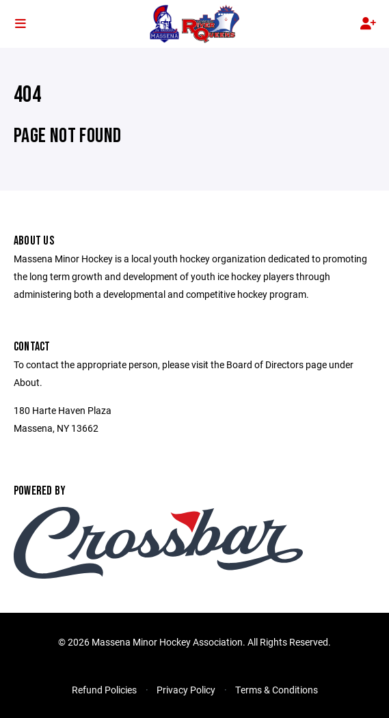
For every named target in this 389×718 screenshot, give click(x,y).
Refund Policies (104, 689)
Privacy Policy (186, 689)
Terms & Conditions (276, 689)
